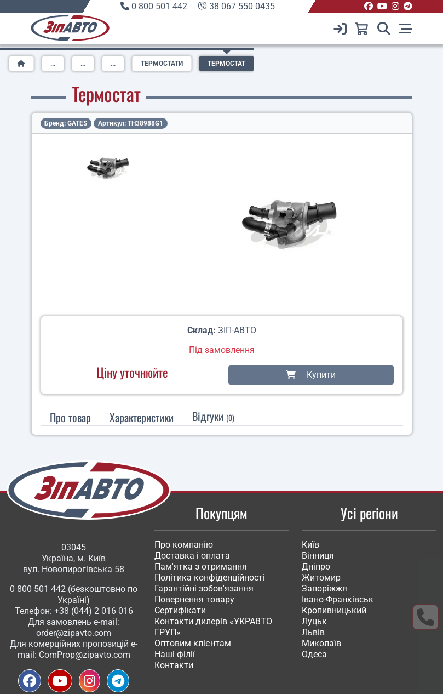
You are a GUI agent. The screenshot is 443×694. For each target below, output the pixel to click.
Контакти (173, 665)
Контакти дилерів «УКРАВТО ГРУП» (213, 627)
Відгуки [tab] (213, 416)
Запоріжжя (324, 588)
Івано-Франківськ (337, 599)
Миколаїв (321, 643)
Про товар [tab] (70, 417)
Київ (310, 544)
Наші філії (174, 654)
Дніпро (316, 566)
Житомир (321, 577)
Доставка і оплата (192, 555)
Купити (311, 374)
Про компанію (183, 544)
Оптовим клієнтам (192, 643)
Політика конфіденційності (209, 577)
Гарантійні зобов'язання (204, 588)
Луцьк (314, 621)
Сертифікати (180, 610)
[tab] (141, 417)
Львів (313, 632)
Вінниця (318, 555)
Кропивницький (334, 610)
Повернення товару (194, 599)
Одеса (314, 654)
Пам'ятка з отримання (200, 566)
